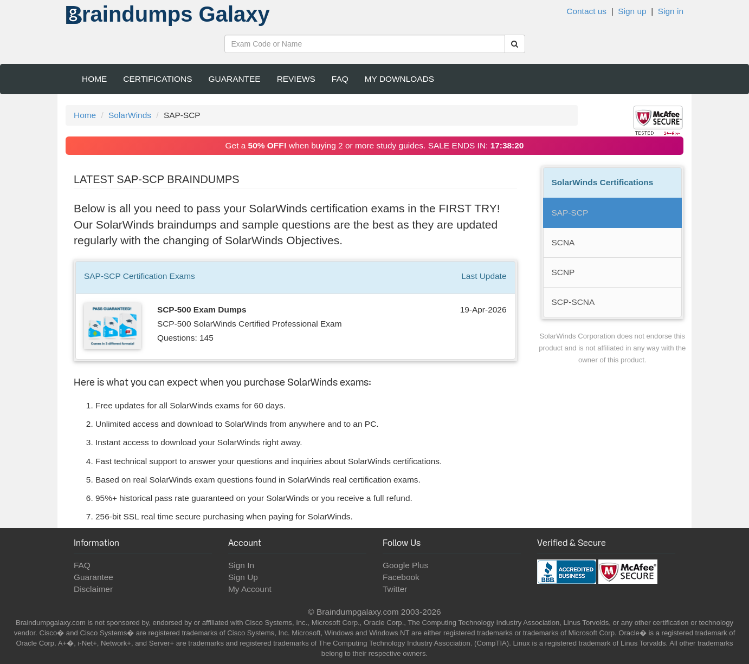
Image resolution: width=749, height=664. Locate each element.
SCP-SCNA (573, 302)
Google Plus (405, 565)
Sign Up (243, 577)
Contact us (586, 11)
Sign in (670, 11)
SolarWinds (129, 115)
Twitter (395, 589)
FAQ (340, 78)
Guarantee (235, 78)
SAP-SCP (570, 212)
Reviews (296, 78)
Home (94, 78)
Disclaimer (93, 589)
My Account (250, 589)
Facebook (401, 577)
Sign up (632, 11)
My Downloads (399, 78)
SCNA (563, 242)
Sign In (241, 565)
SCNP (563, 272)
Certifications (157, 78)
